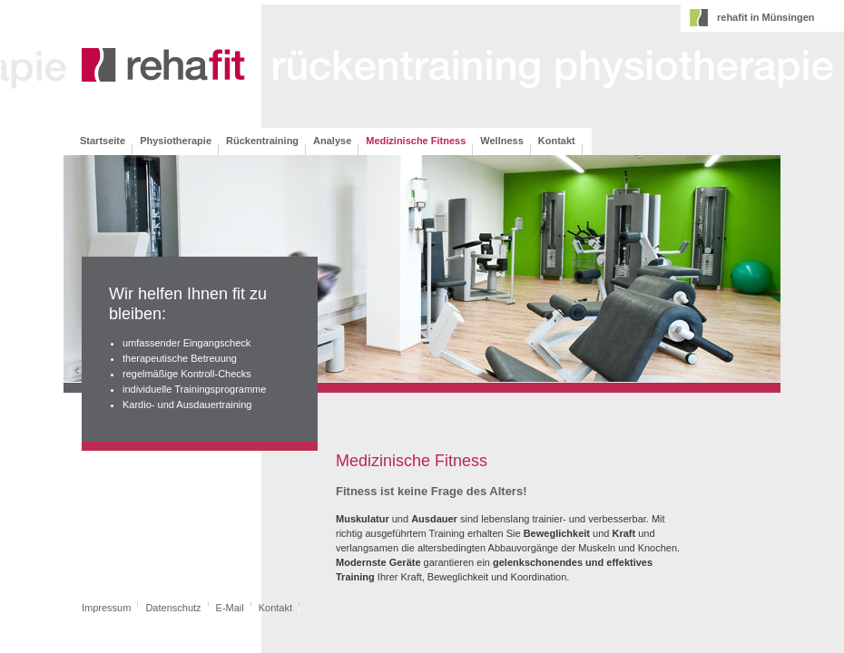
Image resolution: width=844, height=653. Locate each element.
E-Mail (230, 607)
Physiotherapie (175, 140)
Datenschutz (173, 607)
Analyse (332, 140)
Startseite (102, 140)
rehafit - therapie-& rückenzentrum (163, 66)
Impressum (106, 607)
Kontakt (556, 140)
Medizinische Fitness (416, 140)
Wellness (502, 140)
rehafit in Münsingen (766, 17)
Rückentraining (262, 140)
